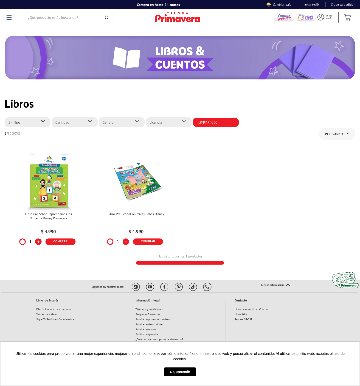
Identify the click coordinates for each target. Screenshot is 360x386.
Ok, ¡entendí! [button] (180, 372)
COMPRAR (60, 241)
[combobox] (69, 17)
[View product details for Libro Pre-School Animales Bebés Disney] (136, 201)
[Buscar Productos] (107, 17)
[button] (28, 122)
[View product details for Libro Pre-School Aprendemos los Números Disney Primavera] (48, 201)
